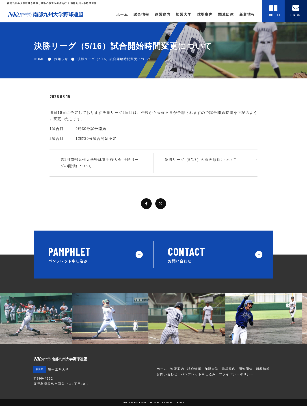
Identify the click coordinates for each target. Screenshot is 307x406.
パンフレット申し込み (198, 374)
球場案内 (205, 14)
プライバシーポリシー (236, 374)
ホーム (122, 14)
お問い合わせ (167, 374)
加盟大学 (183, 14)
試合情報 (141, 14)
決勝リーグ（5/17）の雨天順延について (200, 160)
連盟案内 (162, 14)
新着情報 (247, 14)
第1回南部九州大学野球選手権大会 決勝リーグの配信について (99, 163)
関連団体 (226, 14)
